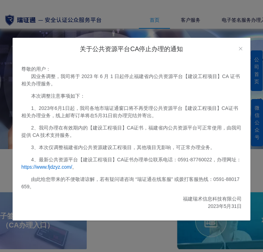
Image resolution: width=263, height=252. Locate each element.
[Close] (240, 49)
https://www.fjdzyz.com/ (46, 167)
